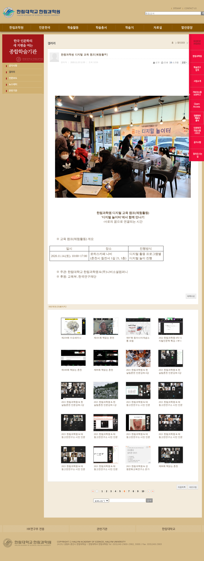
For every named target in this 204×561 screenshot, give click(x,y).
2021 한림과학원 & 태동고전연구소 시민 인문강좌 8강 (138, 405)
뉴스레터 (13, 84)
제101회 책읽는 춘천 (104, 337)
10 (143, 491)
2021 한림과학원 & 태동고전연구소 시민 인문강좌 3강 (171, 437)
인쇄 (165, 62)
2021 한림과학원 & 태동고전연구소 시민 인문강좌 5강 (106, 437)
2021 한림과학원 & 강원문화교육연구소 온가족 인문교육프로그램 (138, 469)
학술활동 (73, 27)
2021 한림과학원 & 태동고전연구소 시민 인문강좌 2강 (73, 469)
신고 (156, 62)
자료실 (157, 27)
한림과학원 (16, 27)
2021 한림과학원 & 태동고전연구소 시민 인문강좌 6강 (73, 437)
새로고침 (193, 487)
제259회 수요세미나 (71, 337)
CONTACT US (190, 8)
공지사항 (13, 66)
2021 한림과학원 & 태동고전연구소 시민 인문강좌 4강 (138, 437)
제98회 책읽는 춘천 (168, 466)
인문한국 (44, 27)
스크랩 (174, 62)
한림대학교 (168, 529)
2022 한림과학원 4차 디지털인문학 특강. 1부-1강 (170, 341)
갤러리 (12, 72)
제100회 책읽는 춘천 (71, 370)
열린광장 (186, 27)
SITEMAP (177, 8)
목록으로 (191, 296)
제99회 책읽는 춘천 (103, 370)
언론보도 (13, 78)
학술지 (129, 27)
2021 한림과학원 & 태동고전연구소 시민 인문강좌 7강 (171, 405)
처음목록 (182, 487)
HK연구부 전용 (35, 529)
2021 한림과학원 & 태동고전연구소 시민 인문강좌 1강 (106, 469)
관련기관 (13, 91)
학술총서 (101, 27)
